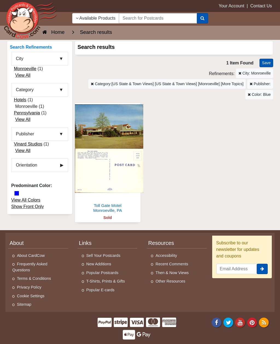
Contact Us (261, 6)
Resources (161, 243)
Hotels (20, 99)
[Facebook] (216, 322)
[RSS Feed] (264, 322)
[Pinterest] (252, 322)
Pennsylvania (27, 113)
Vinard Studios (28, 144)
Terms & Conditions (34, 278)
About (17, 243)
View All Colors (25, 200)
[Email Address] (236, 269)
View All (22, 75)
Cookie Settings (31, 296)
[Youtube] (240, 322)
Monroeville (25, 68)
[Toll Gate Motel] (108, 159)
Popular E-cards (100, 290)
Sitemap (24, 304)
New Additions (98, 264)
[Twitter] (228, 322)
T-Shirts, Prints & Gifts (105, 281)
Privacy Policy (29, 287)
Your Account (231, 6)
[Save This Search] (266, 63)
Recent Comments (172, 264)
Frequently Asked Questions (29, 267)
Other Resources (170, 281)
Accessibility (166, 255)
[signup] (262, 269)
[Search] (202, 18)
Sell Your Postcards (103, 255)
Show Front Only (27, 206)
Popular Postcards (102, 273)
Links (85, 243)
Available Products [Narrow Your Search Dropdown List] (96, 18)
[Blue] (16, 193)
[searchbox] (158, 18)
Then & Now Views (172, 273)
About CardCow (31, 255)
